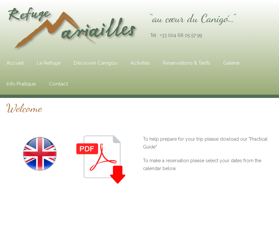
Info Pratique (21, 84)
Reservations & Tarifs (186, 63)
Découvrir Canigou (95, 63)
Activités (140, 63)
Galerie (231, 63)
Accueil (15, 63)
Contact (58, 84)
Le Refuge (49, 63)
